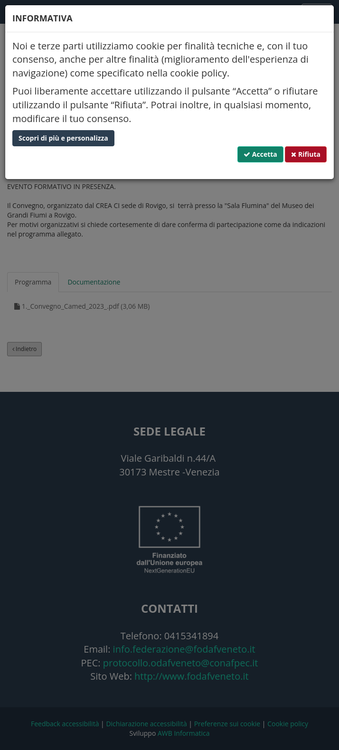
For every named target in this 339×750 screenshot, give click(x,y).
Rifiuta (305, 154)
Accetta (260, 154)
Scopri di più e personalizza (63, 137)
